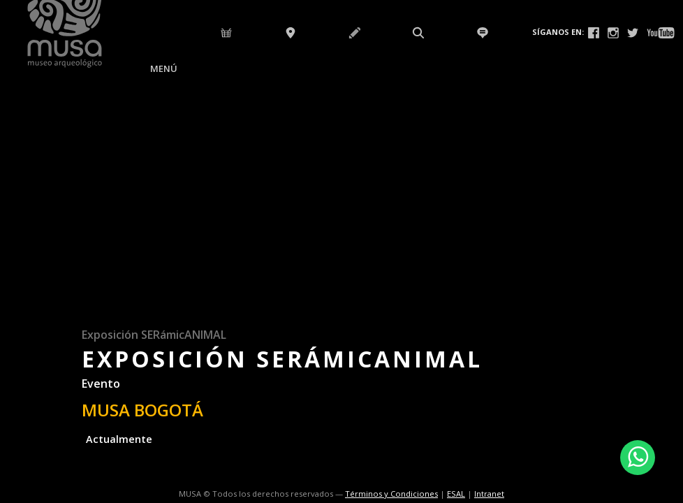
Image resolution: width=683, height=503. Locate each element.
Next (669, 263)
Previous (13, 263)
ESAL (456, 493)
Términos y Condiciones (391, 493)
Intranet (489, 493)
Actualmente (119, 439)
